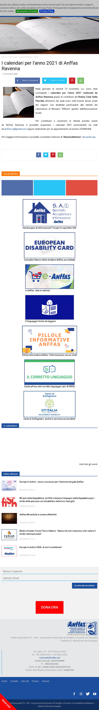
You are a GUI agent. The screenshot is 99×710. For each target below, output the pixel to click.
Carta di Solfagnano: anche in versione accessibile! (49, 419)
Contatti (14, 681)
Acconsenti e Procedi (27, 11)
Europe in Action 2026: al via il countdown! (40, 547)
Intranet (45, 681)
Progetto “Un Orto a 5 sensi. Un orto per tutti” (43, 448)
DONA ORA (49, 607)
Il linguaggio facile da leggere (40, 321)
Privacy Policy (46, 11)
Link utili (25, 681)
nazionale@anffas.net (49, 657)
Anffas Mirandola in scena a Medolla (38, 514)
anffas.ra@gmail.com (16, 129)
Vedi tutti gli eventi (88, 464)
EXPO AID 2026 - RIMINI (32, 433)
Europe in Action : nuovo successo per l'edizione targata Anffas (51, 482)
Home (4, 681)
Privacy (35, 681)
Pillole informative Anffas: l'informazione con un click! (49, 355)
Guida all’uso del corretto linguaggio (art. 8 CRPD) (49, 386)
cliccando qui (88, 137)
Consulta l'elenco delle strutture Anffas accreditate (49, 260)
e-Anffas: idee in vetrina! (37, 290)
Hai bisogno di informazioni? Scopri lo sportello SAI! (49, 228)
